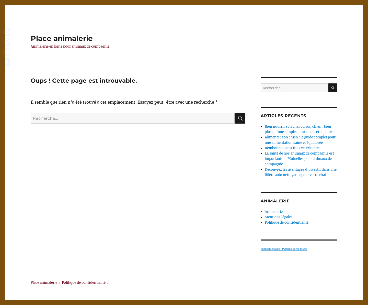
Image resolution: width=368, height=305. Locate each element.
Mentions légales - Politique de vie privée (284, 248)
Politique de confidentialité (286, 222)
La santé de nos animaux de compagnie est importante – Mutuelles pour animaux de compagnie (299, 158)
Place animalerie (62, 38)
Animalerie (274, 212)
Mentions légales (279, 217)
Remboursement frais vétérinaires (292, 148)
